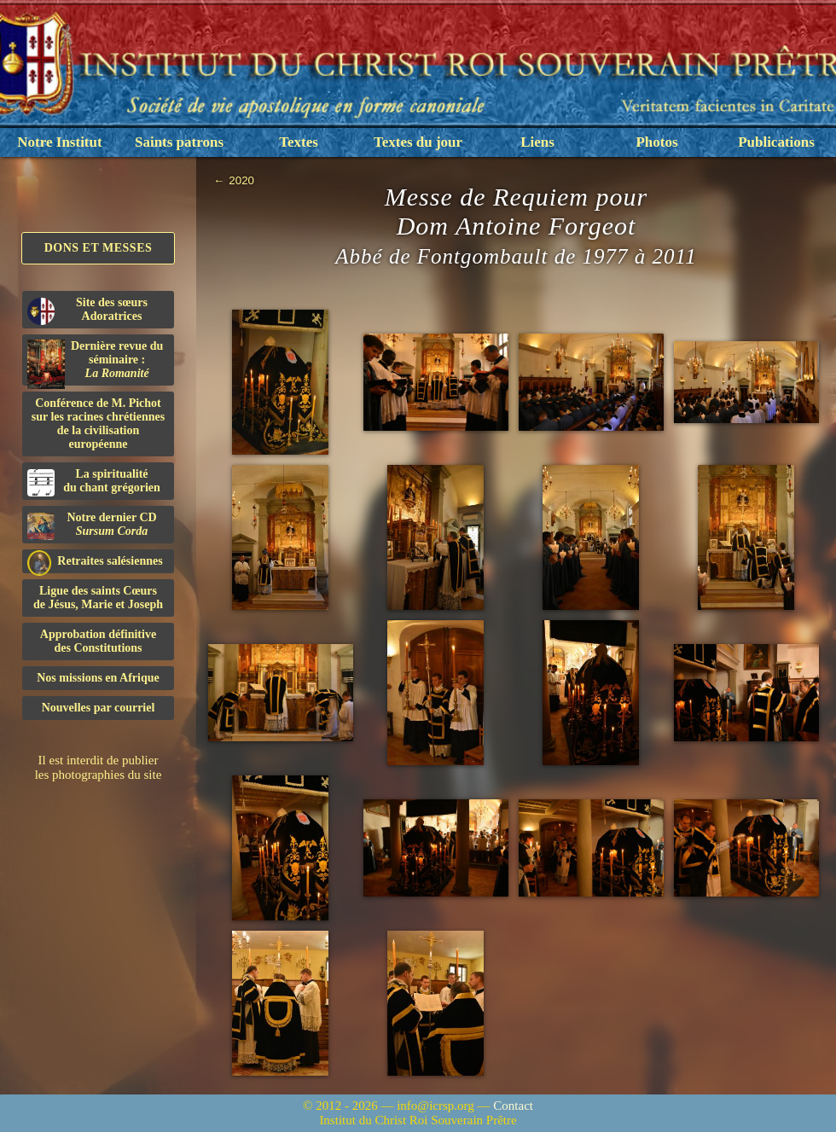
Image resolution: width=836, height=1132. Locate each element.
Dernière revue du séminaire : (95, 363)
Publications (776, 142)
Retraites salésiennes (95, 561)
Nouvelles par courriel (98, 707)
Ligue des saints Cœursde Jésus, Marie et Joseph (98, 597)
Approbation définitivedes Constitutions (98, 641)
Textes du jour (418, 142)
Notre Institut (59, 142)
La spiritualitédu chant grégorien (93, 481)
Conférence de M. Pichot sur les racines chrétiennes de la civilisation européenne (98, 423)
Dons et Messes (98, 247)
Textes (298, 142)
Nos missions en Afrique (98, 677)
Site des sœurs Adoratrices (87, 310)
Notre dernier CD (92, 525)
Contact (513, 1105)
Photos (656, 142)
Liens (537, 142)
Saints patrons (179, 142)
